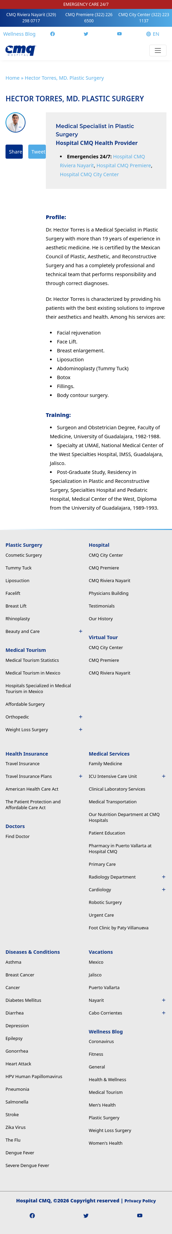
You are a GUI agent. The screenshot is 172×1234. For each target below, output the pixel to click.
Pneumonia (17, 1089)
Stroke (12, 1114)
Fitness (96, 1054)
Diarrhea (15, 1013)
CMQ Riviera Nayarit (31, 18)
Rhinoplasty (18, 618)
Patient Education (107, 833)
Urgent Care (101, 915)
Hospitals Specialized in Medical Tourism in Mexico (38, 688)
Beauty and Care (44, 631)
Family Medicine (105, 763)
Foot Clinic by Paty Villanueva (119, 928)
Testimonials (102, 606)
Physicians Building (109, 593)
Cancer (13, 987)
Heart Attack (18, 1064)
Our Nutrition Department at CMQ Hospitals (124, 817)
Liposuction (17, 580)
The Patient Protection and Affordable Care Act (33, 805)
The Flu (13, 1140)
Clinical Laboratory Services (117, 789)
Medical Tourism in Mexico (33, 673)
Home (13, 78)
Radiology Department (128, 877)
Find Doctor (18, 836)
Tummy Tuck (19, 568)
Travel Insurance (23, 763)
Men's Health (102, 1105)
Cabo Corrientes (128, 1013)
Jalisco (95, 975)
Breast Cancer (20, 975)
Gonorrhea (17, 1051)
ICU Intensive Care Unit (128, 776)
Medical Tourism (106, 1092)
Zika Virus (16, 1127)
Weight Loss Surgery (44, 729)
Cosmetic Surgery (24, 555)
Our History (101, 618)
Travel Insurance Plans (44, 776)
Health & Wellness (108, 1079)
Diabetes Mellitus (23, 1000)
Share (15, 151)
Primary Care (102, 864)
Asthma (13, 962)
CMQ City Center (143, 18)
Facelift (13, 593)
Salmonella (17, 1102)
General (97, 1067)
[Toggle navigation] (157, 50)
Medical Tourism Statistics (32, 660)
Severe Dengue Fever (27, 1165)
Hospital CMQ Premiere (124, 165)
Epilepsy (14, 1038)
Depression (17, 1025)
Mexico (96, 962)
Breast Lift (16, 606)
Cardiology (128, 889)
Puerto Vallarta (104, 987)
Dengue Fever (20, 1153)
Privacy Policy (140, 1201)
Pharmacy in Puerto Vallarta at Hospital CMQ (120, 848)
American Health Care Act (32, 789)
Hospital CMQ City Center (89, 174)
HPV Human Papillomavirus (34, 1076)
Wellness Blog (19, 34)
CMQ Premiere (89, 18)
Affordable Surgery (25, 704)
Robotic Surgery (105, 902)
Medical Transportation (113, 802)
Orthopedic (44, 717)
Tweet (38, 151)
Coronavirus (101, 1041)
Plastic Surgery (104, 1117)
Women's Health (106, 1143)
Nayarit (128, 1000)
